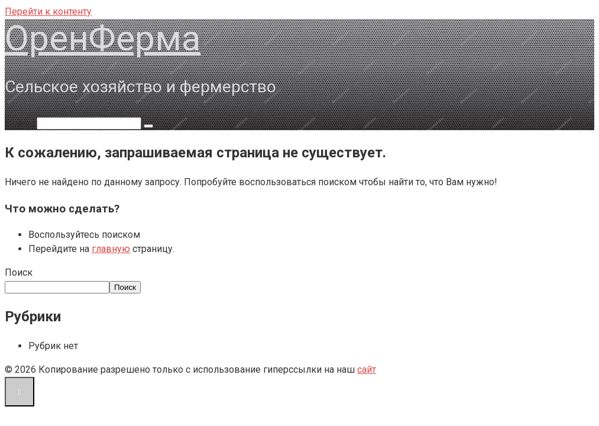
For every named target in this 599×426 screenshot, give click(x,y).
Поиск (19, 272)
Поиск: (21, 122)
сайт (366, 369)
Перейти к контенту (48, 11)
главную (111, 248)
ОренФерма (102, 38)
